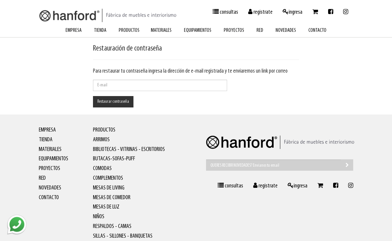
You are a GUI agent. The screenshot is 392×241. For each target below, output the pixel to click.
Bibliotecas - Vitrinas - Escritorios (129, 149)
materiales (161, 30)
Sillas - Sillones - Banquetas (123, 236)
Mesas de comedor (111, 197)
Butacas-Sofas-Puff (114, 159)
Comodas (102, 168)
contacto (317, 30)
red (260, 30)
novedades (286, 30)
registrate (260, 12)
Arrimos (101, 140)
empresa (74, 30)
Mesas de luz (106, 207)
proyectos (234, 30)
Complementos (108, 178)
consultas (225, 12)
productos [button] (129, 30)
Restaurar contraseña (113, 101)
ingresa (292, 12)
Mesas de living (108, 188)
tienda (100, 30)
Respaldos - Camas (112, 226)
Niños (98, 217)
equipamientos (197, 30)
